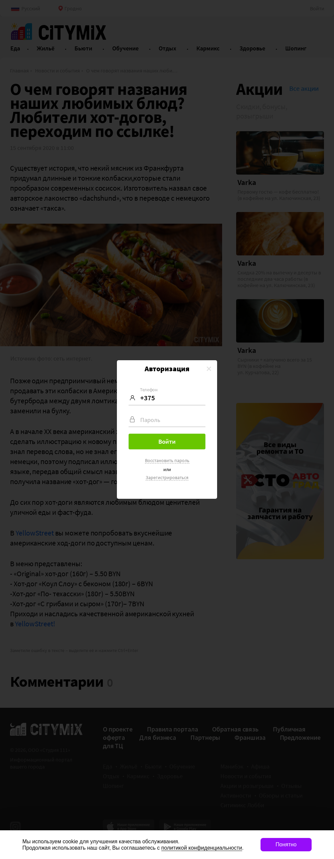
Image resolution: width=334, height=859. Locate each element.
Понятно (286, 844)
